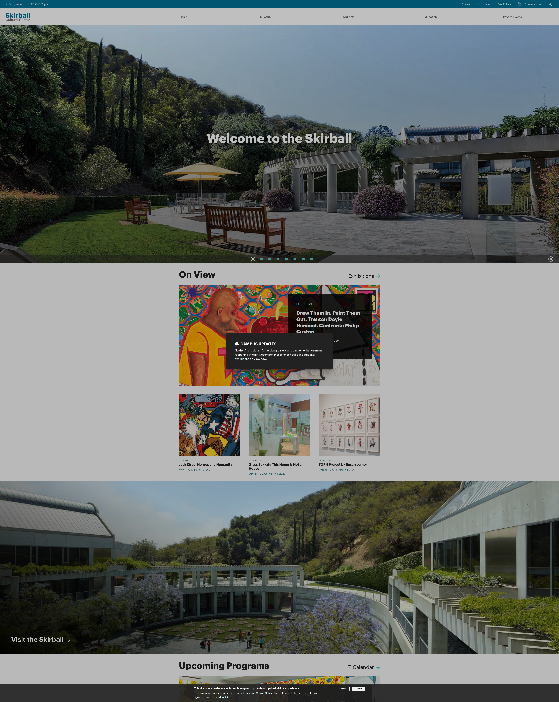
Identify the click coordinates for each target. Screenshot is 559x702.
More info (224, 697)
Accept (358, 689)
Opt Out (343, 689)
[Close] (327, 338)
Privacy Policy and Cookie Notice (253, 693)
